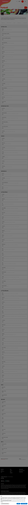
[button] (27, 496)
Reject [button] (18, 503)
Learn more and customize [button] (5, 503)
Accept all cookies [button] (24, 503)
